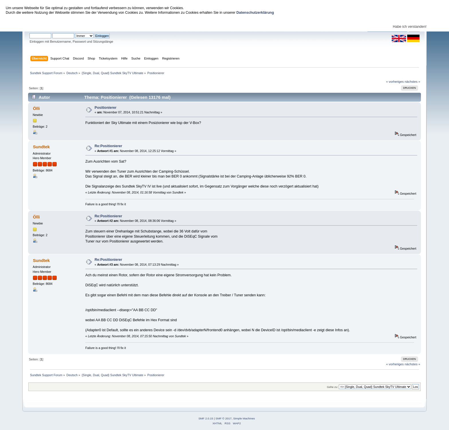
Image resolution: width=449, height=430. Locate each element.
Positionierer (105, 108)
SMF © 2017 (224, 418)
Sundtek (41, 146)
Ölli (36, 108)
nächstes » (412, 81)
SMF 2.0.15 (205, 418)
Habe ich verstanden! (410, 27)
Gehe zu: (332, 386)
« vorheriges (395, 81)
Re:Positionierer (108, 146)
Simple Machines (244, 418)
